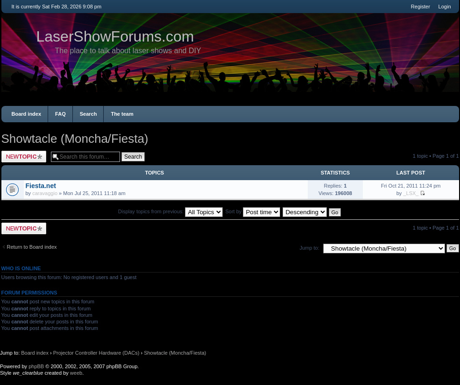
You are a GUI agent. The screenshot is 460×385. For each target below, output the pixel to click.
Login (445, 6)
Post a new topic (23, 156)
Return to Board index (32, 247)
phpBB (36, 366)
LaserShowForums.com (115, 36)
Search (88, 114)
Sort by (253, 211)
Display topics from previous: (170, 211)
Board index (27, 114)
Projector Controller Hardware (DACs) (96, 353)
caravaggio (44, 193)
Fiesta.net (41, 185)
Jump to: (309, 248)
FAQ (60, 114)
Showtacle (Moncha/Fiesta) (75, 139)
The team (122, 114)
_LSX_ (410, 193)
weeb (76, 373)
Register (420, 6)
